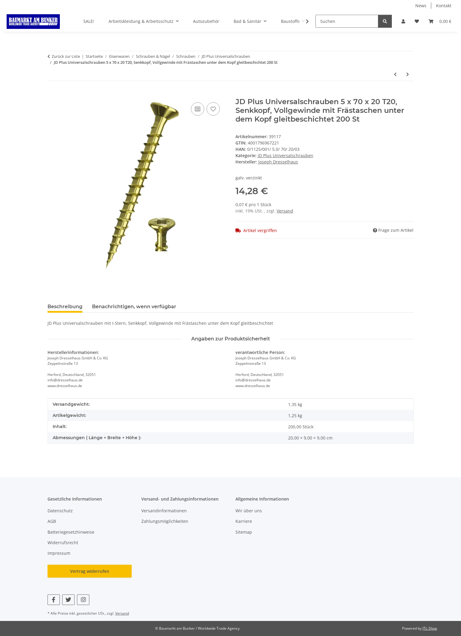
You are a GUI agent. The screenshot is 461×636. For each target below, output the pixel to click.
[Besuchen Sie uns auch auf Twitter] (68, 599)
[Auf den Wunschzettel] (213, 109)
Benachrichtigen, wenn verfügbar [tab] (134, 306)
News (420, 5)
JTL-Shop (430, 628)
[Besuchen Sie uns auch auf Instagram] (83, 599)
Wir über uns (248, 510)
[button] (403, 21)
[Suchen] (346, 21)
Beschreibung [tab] (65, 306)
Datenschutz (60, 510)
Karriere (243, 521)
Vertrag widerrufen (89, 571)
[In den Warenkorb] (52, 94)
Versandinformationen (164, 510)
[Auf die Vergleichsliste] (197, 109)
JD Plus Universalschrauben (285, 155)
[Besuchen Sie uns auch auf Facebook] (54, 599)
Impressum (59, 553)
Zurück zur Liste (66, 56)
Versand (285, 211)
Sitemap (243, 532)
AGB (52, 521)
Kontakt (443, 5)
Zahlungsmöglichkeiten (164, 521)
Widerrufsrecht (63, 542)
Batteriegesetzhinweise (71, 532)
